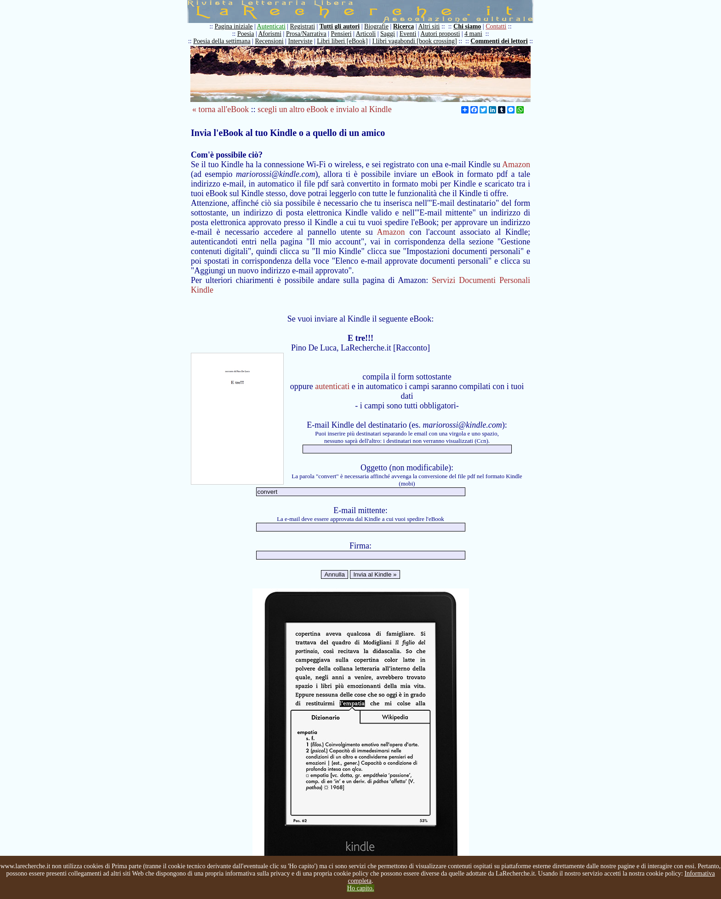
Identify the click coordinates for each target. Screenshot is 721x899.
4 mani (473, 33)
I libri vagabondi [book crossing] (414, 41)
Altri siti (429, 26)
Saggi (387, 33)
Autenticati (271, 26)
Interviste (300, 41)
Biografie (376, 26)
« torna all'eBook (220, 109)
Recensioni (269, 41)
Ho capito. (360, 888)
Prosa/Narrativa (306, 33)
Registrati (302, 26)
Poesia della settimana (221, 41)
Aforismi (270, 33)
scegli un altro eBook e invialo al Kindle (324, 109)
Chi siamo (467, 26)
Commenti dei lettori (498, 41)
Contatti (496, 26)
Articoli (366, 33)
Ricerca (403, 26)
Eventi (408, 33)
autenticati (332, 386)
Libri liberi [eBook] (342, 41)
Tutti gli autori (340, 26)
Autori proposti (440, 33)
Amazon (516, 164)
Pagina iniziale (234, 26)
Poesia (245, 33)
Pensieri (341, 33)
